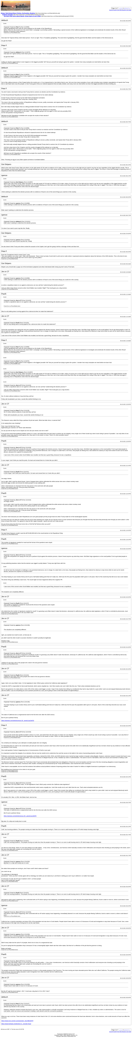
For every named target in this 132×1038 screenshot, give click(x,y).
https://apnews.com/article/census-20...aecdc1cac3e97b (17, 720)
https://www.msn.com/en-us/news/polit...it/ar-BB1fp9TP (17, 1021)
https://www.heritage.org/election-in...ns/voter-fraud (16, 1023)
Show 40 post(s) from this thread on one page (120, 10)
